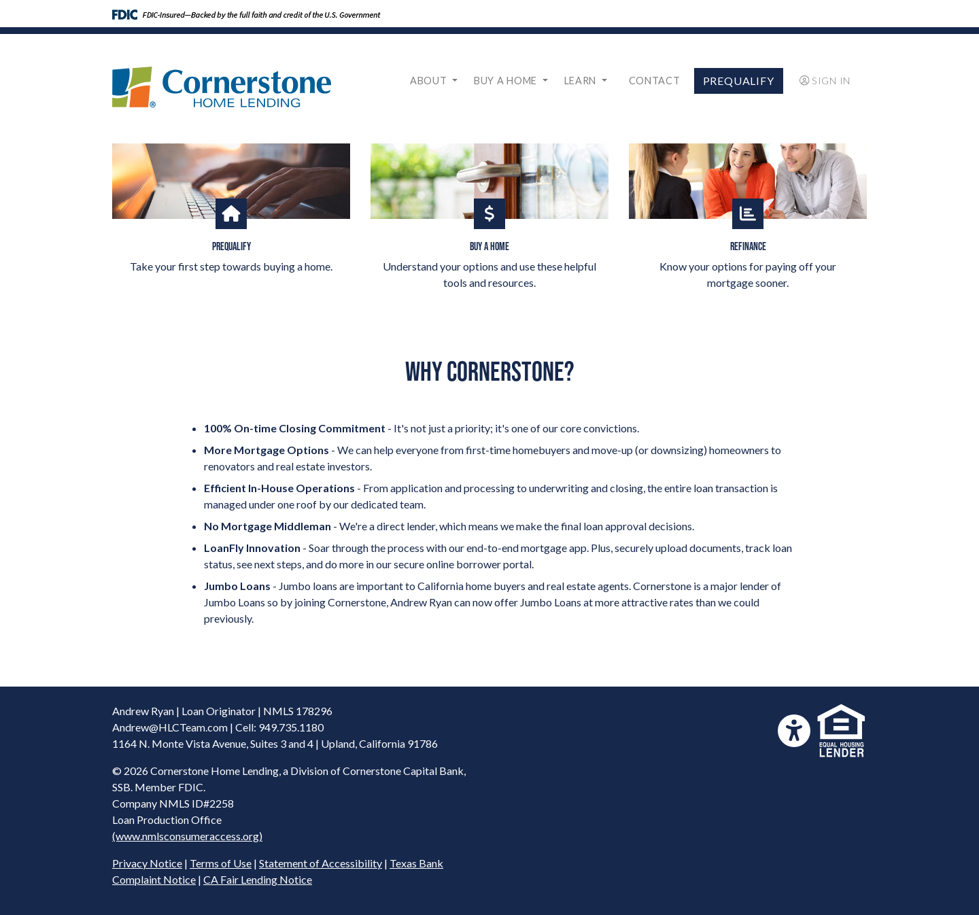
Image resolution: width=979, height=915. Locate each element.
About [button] (429, 80)
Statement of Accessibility (320, 863)
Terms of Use (221, 863)
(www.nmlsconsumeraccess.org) (187, 835)
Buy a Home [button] (507, 80)
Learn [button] (581, 80)
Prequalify (738, 80)
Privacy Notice (147, 863)
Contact (655, 80)
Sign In (825, 80)
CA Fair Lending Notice (257, 879)
